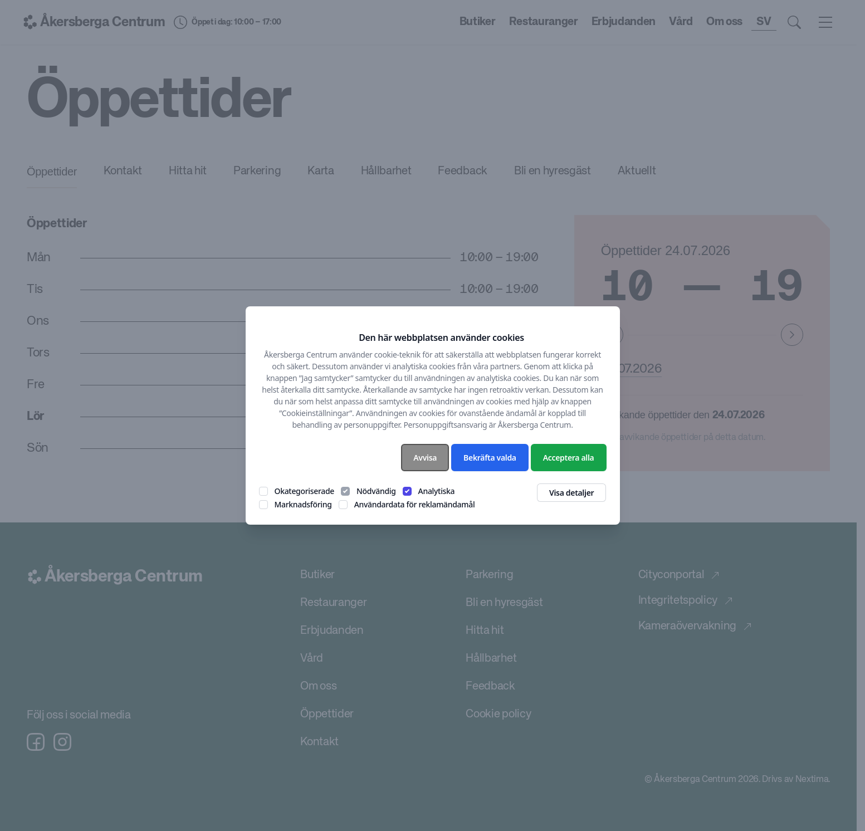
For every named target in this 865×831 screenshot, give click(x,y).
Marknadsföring (303, 504)
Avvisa (425, 457)
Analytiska (436, 491)
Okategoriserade (305, 491)
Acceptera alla (568, 457)
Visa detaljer (571, 492)
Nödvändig (376, 491)
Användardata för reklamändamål (414, 504)
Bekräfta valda (489, 457)
